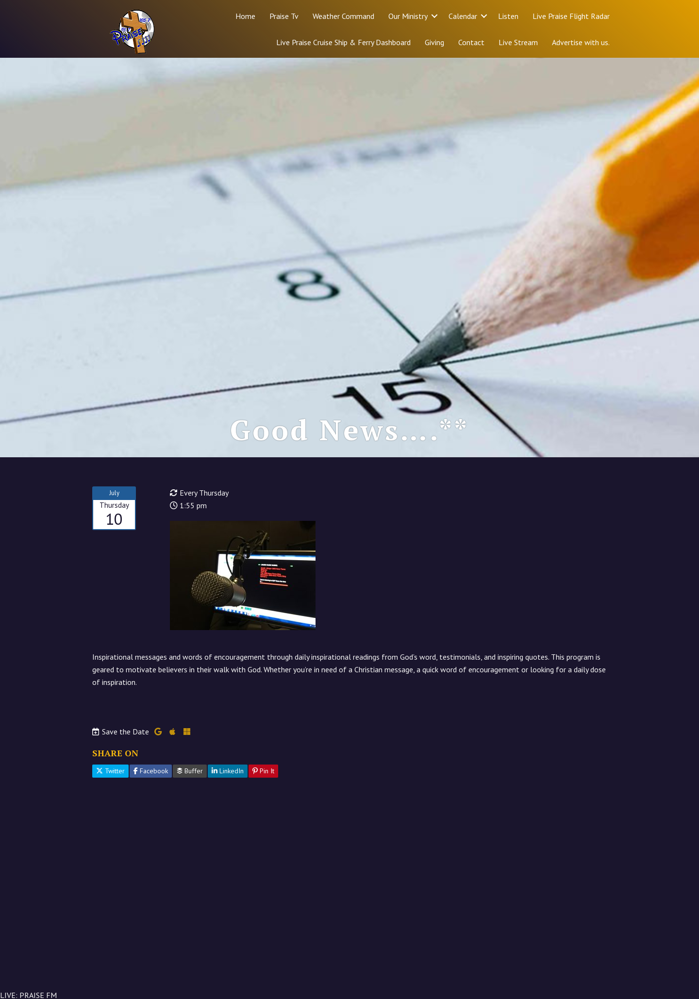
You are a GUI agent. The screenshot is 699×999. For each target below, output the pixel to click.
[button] (434, 16)
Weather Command (343, 16)
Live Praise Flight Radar (571, 16)
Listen (508, 16)
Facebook (150, 770)
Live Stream (518, 42)
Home (245, 16)
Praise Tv (284, 16)
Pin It (263, 770)
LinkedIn (228, 770)
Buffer (190, 770)
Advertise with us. (581, 42)
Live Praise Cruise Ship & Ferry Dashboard (343, 42)
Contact (471, 42)
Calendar (463, 16)
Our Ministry (408, 16)
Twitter (110, 770)
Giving (434, 42)
